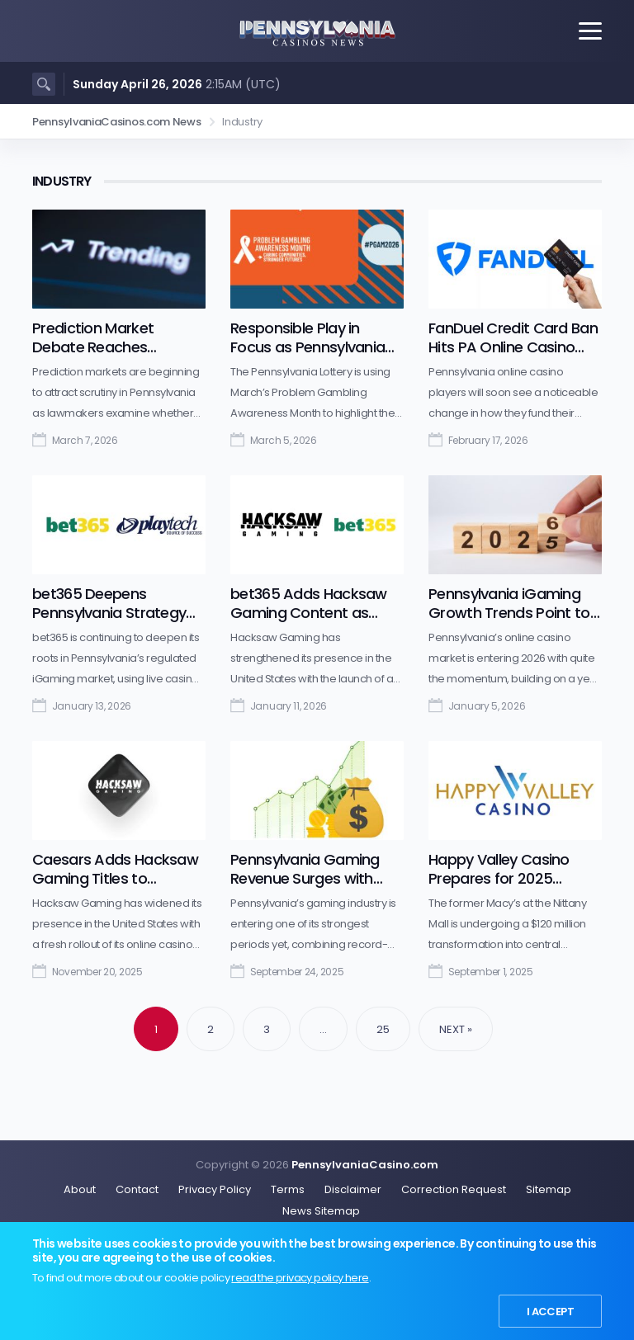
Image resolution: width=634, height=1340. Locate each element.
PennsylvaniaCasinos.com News (116, 122)
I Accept (550, 1311)
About (80, 1189)
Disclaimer (352, 1189)
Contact (137, 1189)
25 (383, 1029)
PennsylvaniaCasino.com (364, 1164)
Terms (288, 1189)
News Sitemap (321, 1211)
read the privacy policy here (299, 1278)
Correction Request (453, 1189)
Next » (455, 1029)
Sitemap (548, 1189)
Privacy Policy (214, 1189)
